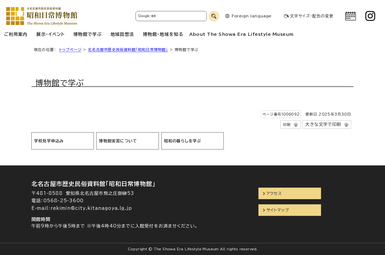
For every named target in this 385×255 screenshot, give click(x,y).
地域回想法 (122, 34)
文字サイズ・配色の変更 (311, 16)
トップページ (70, 50)
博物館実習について (118, 141)
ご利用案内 (16, 34)
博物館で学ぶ (87, 34)
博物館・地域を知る (163, 34)
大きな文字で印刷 (323, 124)
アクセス (274, 193)
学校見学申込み (49, 141)
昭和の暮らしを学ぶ (182, 141)
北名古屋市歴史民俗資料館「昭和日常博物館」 (128, 50)
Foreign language (252, 16)
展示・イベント (50, 34)
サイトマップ (277, 210)
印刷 (286, 124)
